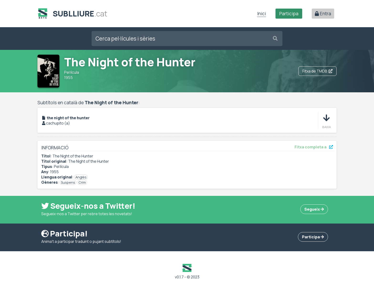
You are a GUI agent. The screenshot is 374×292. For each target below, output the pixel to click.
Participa (288, 13)
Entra (323, 13)
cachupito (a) (58, 123)
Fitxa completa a (314, 147)
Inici (261, 13)
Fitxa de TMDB (317, 71)
